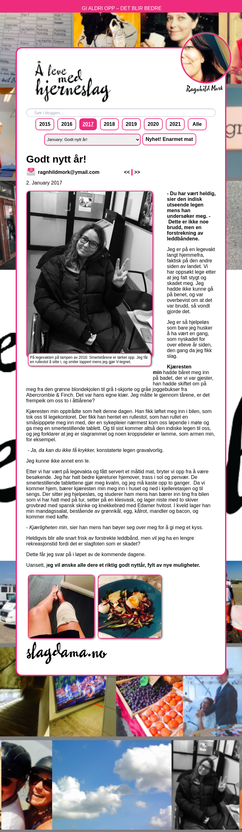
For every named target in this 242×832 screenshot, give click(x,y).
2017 (88, 124)
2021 (175, 124)
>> (137, 172)
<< (127, 172)
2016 (66, 124)
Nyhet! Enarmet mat (169, 139)
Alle (197, 124)
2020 (153, 124)
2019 (131, 124)
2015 (44, 124)
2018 (109, 124)
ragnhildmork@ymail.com (63, 172)
